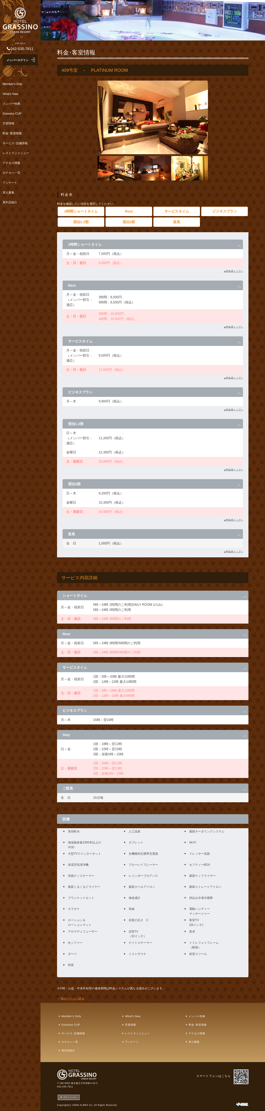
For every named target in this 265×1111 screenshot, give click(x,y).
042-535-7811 (65, 1086)
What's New (10, 93)
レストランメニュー (16, 153)
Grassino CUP (12, 113)
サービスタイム (177, 211)
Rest (129, 211)
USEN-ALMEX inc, (82, 1105)
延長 (176, 222)
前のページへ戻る (72, 998)
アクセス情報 (11, 162)
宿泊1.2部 (81, 222)
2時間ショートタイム (81, 211)
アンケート (10, 182)
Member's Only (12, 84)
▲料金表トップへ (233, 271)
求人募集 (8, 192)
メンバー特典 (11, 103)
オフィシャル (70, 1097)
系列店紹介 (10, 202)
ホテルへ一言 (11, 172)
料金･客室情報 (12, 133)
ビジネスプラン (224, 211)
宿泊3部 (129, 222)
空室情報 (8, 123)
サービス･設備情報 (15, 143)
